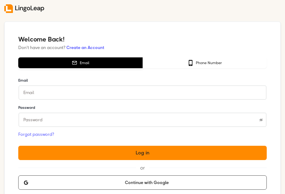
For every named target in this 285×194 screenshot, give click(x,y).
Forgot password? (36, 134)
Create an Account (85, 47)
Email (23, 80)
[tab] (80, 62)
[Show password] (261, 120)
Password (26, 107)
